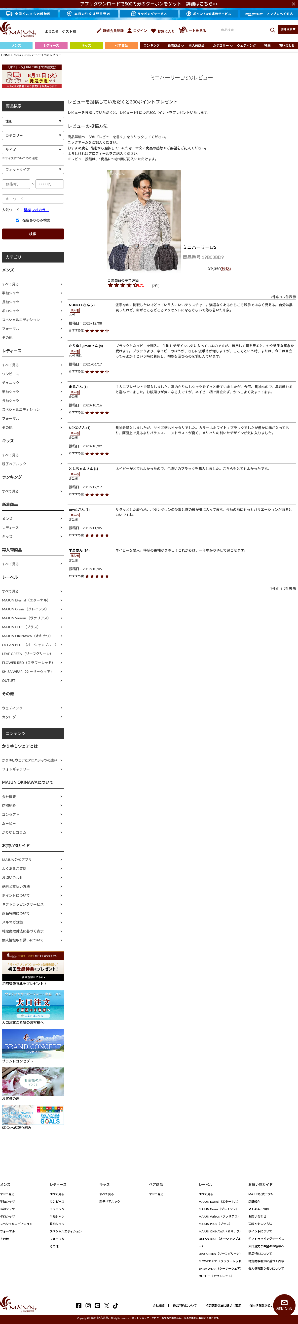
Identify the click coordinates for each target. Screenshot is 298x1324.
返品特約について (16, 913)
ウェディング (246, 45)
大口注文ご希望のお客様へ (266, 1246)
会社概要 (9, 796)
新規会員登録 (110, 31)
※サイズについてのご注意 (20, 158)
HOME (5, 55)
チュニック (10, 383)
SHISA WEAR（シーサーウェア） (28, 671)
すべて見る (10, 284)
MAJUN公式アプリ (17, 860)
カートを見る (192, 31)
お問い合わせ (12, 877)
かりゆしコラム (14, 832)
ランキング (152, 45)
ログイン (137, 31)
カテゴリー (221, 45)
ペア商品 (121, 45)
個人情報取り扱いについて (23, 940)
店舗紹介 (9, 805)
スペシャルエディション (21, 320)
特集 (267, 45)
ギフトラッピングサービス (23, 904)
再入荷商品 (196, 45)
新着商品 (174, 45)
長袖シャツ (10, 302)
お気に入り (163, 31)
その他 (7, 337)
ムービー (9, 823)
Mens (17, 55)
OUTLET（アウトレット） (216, 1276)
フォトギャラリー (16, 769)
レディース (51, 45)
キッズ (86, 45)
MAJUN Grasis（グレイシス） (25, 609)
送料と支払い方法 (16, 886)
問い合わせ (287, 45)
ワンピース (10, 374)
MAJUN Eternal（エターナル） (26, 600)
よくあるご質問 (14, 868)
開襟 (27, 210)
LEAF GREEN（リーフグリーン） (27, 654)
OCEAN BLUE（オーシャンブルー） (30, 645)
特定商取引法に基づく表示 (23, 931)
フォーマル (10, 329)
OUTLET (8, 680)
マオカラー (40, 210)
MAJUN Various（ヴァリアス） (26, 618)
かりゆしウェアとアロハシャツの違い (29, 760)
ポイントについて (16, 895)
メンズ (16, 45)
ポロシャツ (10, 311)
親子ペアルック (14, 464)
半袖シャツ (10, 293)
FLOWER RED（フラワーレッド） (28, 663)
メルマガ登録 (12, 922)
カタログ (9, 717)
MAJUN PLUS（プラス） (21, 627)
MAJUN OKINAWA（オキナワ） (27, 636)
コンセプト (10, 814)
